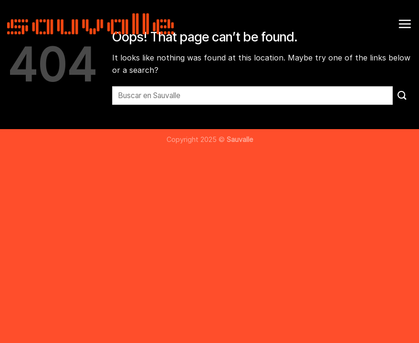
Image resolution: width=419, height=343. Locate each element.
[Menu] (405, 23)
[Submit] (402, 95)
